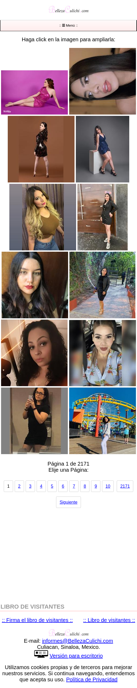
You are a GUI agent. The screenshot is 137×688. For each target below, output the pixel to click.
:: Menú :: (68, 25)
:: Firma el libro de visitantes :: (37, 620)
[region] (68, 553)
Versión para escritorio (76, 656)
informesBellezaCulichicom (77, 641)
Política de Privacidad (92, 679)
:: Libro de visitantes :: (109, 620)
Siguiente (68, 502)
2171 (125, 486)
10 (107, 486)
